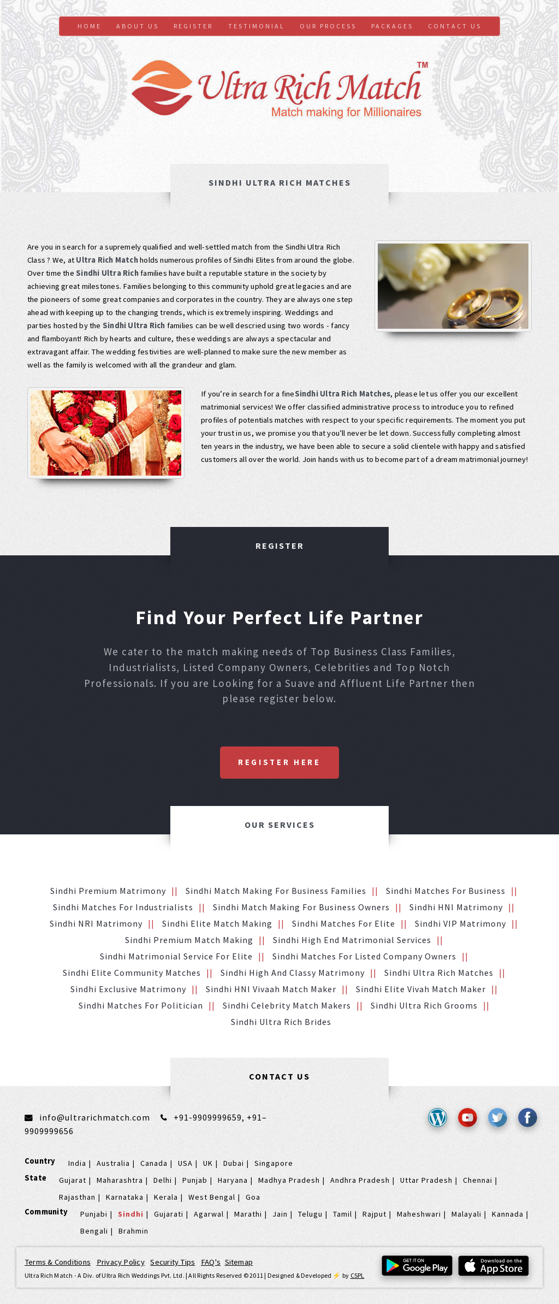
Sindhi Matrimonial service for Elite (176, 956)
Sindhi (131, 1214)
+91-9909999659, (210, 1117)
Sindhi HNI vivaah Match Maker (271, 988)
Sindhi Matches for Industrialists (123, 907)
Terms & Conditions (58, 1262)
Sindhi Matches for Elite (343, 923)
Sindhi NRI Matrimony (96, 923)
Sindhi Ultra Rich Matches (438, 972)
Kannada (508, 1214)
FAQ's (211, 1262)
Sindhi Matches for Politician (141, 1005)
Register (193, 26)
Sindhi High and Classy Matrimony (293, 972)
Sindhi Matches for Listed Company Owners (364, 956)
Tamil (342, 1214)
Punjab (194, 1180)
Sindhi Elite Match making (217, 923)
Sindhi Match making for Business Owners (301, 907)
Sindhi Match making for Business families (276, 890)
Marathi (248, 1214)
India (77, 1163)
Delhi (162, 1180)
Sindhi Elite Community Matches (132, 972)
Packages (392, 26)
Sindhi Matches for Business (446, 890)
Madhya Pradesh (289, 1180)
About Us (137, 26)
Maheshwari (419, 1214)
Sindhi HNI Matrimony (456, 907)
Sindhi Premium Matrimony (108, 890)
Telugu (310, 1214)
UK (208, 1163)
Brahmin (133, 1231)
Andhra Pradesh (360, 1180)
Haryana (233, 1180)
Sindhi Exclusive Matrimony (128, 988)
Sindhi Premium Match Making (189, 939)
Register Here (279, 762)
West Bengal (211, 1197)
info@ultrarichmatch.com (94, 1117)
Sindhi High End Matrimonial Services (352, 939)
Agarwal (209, 1214)
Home (90, 26)
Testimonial (256, 26)
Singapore (273, 1163)
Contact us (454, 26)
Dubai (233, 1163)
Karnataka (125, 1197)
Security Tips (172, 1262)
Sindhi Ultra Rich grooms (424, 1005)
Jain (280, 1214)
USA (185, 1163)
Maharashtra (120, 1180)
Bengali (94, 1231)
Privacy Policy (121, 1262)
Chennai (477, 1180)
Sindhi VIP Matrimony (460, 923)
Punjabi (94, 1214)
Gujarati (168, 1214)
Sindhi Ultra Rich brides (281, 1021)
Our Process (328, 26)
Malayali (466, 1214)
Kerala (166, 1197)
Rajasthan (77, 1197)
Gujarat (72, 1180)
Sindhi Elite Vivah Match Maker (421, 988)
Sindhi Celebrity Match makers (287, 1005)
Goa (253, 1197)
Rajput (374, 1214)
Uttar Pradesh (426, 1180)
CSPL (357, 1275)
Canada (154, 1163)
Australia (113, 1163)
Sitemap (239, 1262)
